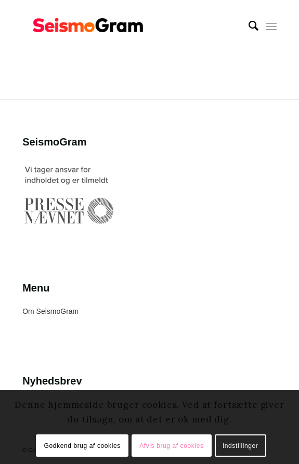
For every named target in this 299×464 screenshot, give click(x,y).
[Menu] (271, 26)
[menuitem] (248, 26)
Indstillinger (240, 445)
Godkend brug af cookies (82, 445)
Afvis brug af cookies (171, 445)
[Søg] (248, 26)
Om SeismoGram (50, 311)
